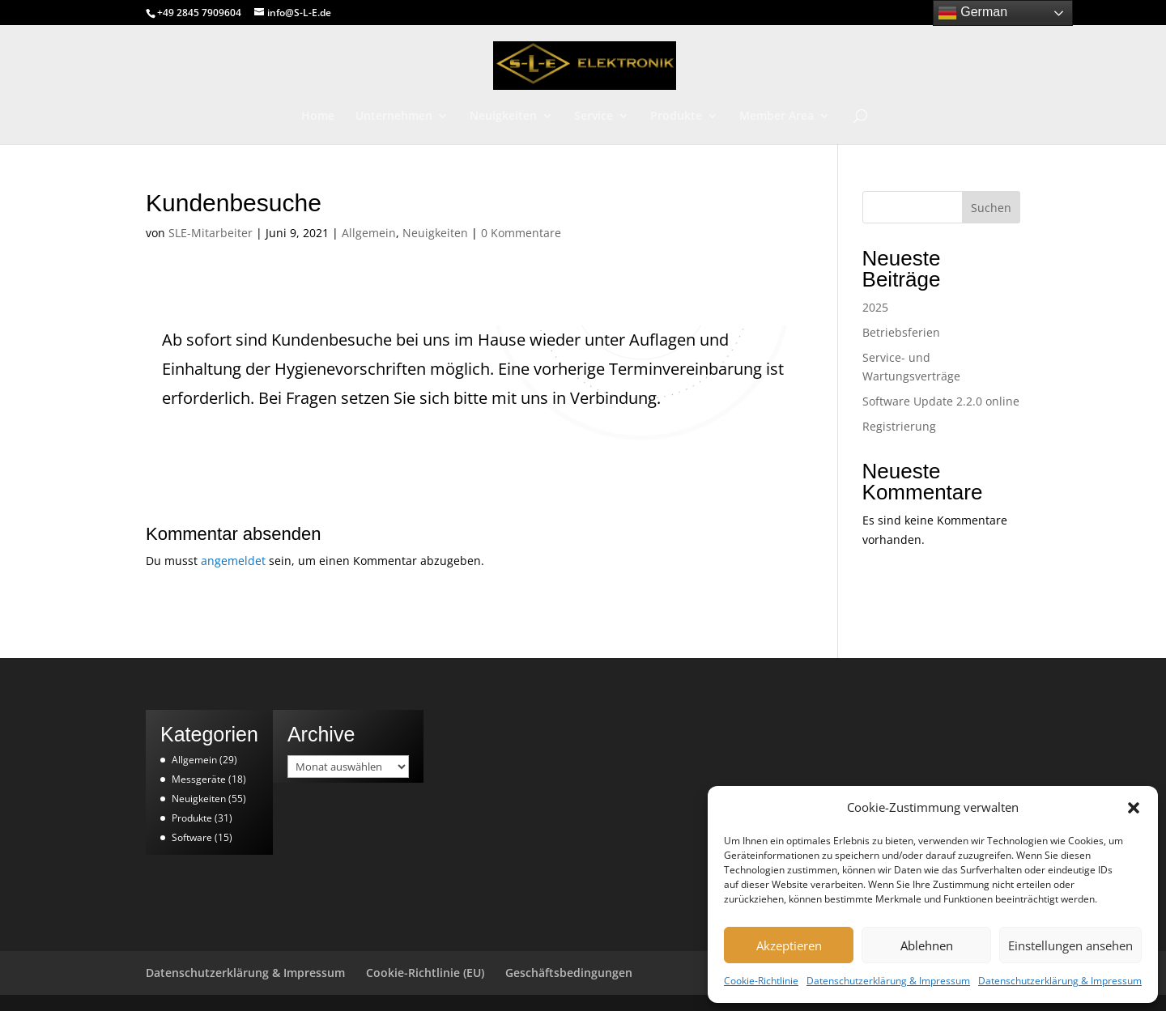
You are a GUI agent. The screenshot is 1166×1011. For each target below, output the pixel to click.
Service (593, 116)
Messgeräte (199, 779)
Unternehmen (393, 116)
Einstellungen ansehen (1070, 945)
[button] (1134, 808)
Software (192, 837)
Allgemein (369, 232)
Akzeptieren (789, 945)
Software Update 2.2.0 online (940, 401)
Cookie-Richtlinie (761, 981)
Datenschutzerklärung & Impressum (888, 981)
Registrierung (899, 426)
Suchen (991, 207)
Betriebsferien (901, 332)
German (972, 13)
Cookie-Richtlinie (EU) (425, 972)
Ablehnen (926, 945)
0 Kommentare (521, 232)
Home (317, 116)
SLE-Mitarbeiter (210, 232)
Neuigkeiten (503, 116)
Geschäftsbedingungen (568, 972)
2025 (875, 307)
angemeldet (233, 560)
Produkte (676, 116)
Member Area (776, 116)
